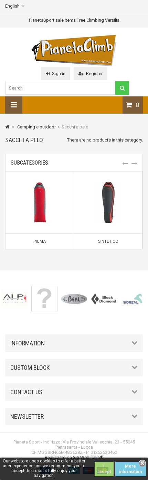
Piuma (39, 241)
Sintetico (108, 241)
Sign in (55, 73)
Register (90, 73)
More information (130, 469)
